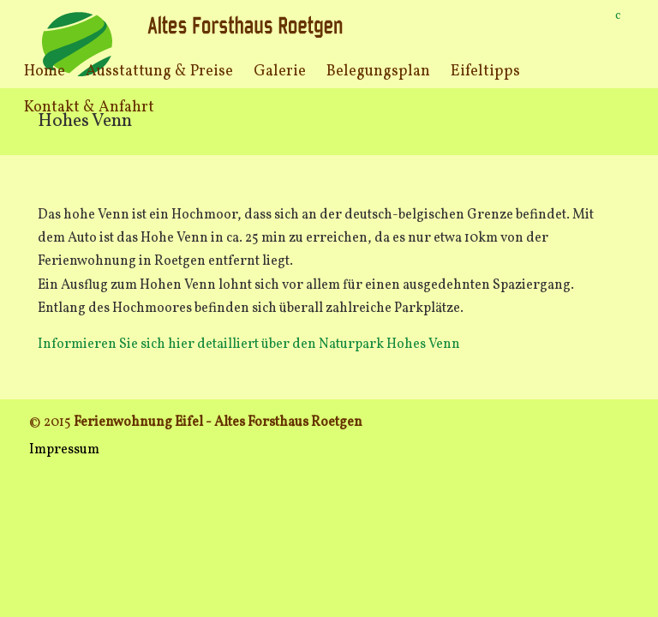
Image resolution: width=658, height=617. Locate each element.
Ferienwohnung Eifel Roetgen (194, 43)
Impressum (64, 449)
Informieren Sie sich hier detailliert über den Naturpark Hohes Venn (249, 344)
